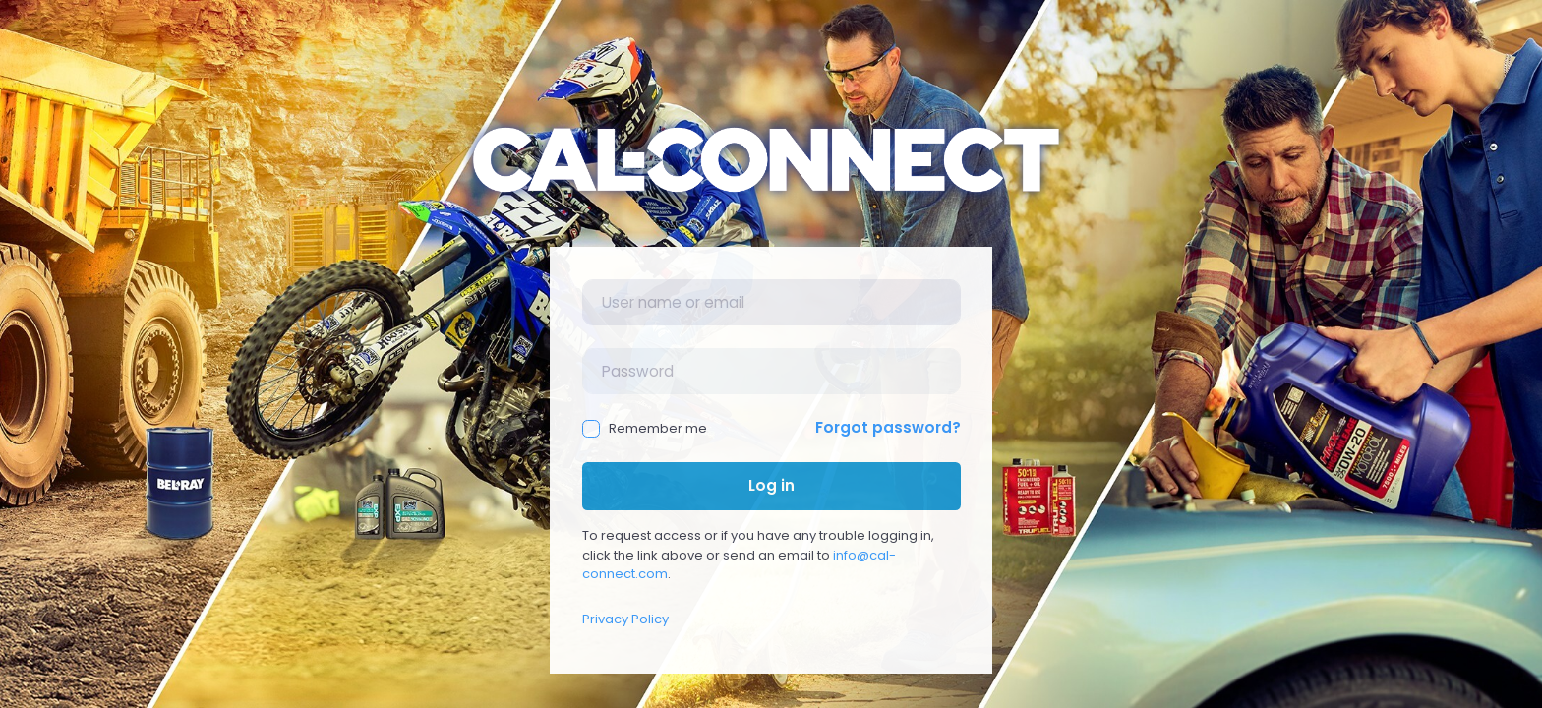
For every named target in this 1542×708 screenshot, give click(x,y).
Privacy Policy (625, 619)
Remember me (645, 428)
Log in (771, 485)
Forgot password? (888, 427)
